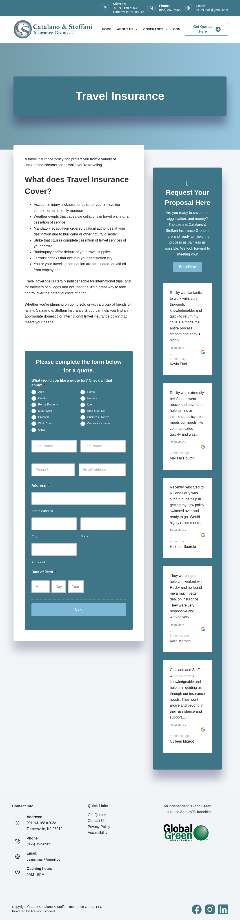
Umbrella (43, 417)
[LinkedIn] (223, 909)
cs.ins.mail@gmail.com (212, 10)
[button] (187, 267)
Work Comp (45, 423)
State (84, 536)
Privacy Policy (99, 827)
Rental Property (48, 404)
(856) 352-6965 (170, 10)
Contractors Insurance (101, 423)
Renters (92, 398)
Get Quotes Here (207, 29)
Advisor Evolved (43, 911)
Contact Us (96, 821)
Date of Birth (43, 572)
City (34, 536)
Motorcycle (45, 410)
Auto (41, 392)
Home (106, 29)
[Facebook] (197, 909)
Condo (42, 398)
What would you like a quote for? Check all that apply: (71, 382)
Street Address (42, 511)
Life (89, 404)
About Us (128, 29)
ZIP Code (38, 561)
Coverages (156, 29)
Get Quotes (97, 815)
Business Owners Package (102, 417)
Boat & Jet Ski (96, 410)
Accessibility (97, 833)
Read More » (178, 347)
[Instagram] (210, 909)
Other (41, 429)
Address (40, 485)
